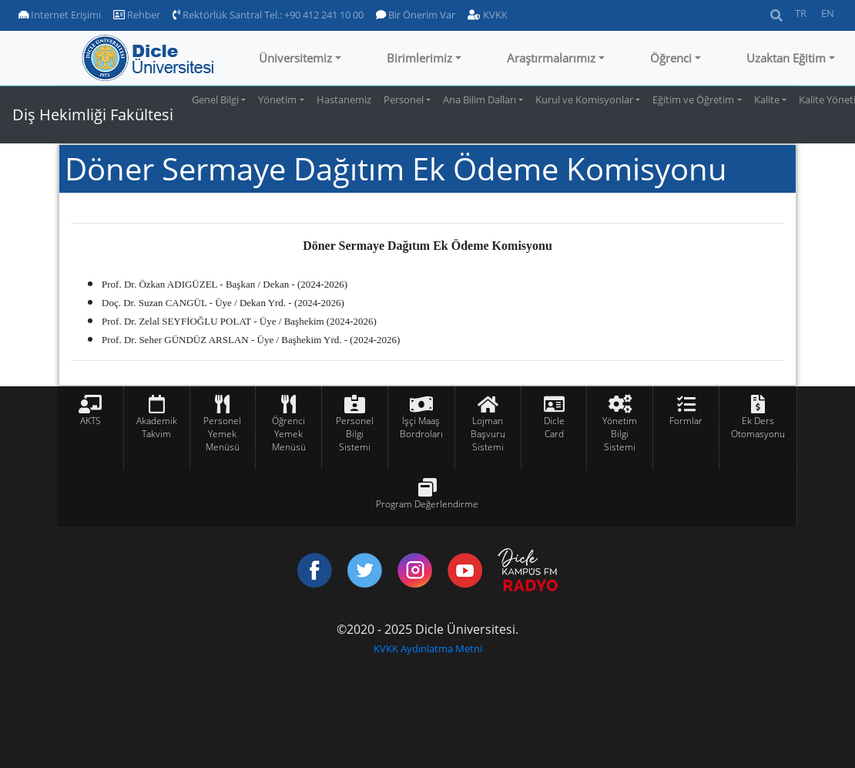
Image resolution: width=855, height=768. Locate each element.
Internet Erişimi (59, 15)
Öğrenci (671, 58)
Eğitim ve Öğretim (693, 99)
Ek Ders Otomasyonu (758, 427)
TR (800, 13)
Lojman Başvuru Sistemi (488, 433)
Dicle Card (554, 427)
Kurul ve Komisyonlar (584, 99)
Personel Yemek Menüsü (222, 433)
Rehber (136, 15)
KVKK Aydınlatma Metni (428, 648)
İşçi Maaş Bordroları (421, 427)
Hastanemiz (344, 99)
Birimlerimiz (419, 58)
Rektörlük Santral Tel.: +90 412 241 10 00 (268, 15)
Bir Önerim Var (415, 15)
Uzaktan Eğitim (786, 58)
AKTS (90, 420)
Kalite (767, 99)
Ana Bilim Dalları (479, 99)
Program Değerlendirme (427, 503)
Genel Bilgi (215, 99)
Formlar (685, 420)
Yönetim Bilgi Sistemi (619, 433)
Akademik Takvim (156, 427)
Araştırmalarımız (551, 58)
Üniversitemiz (295, 58)
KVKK (488, 15)
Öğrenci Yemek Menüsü (289, 433)
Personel (404, 99)
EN (827, 13)
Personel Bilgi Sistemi (355, 433)
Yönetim (277, 99)
